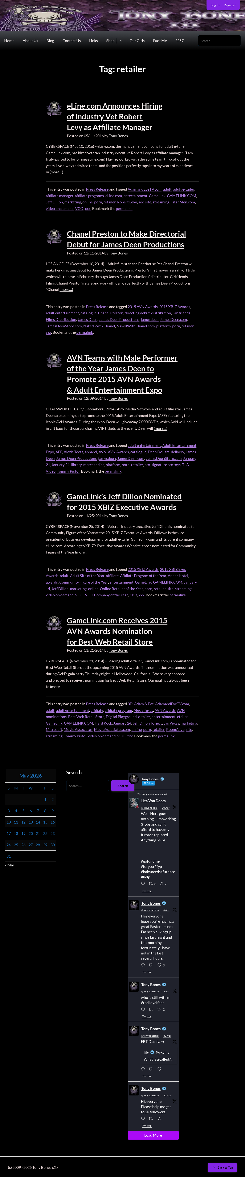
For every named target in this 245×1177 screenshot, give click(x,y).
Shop (110, 40)
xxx (87, 208)
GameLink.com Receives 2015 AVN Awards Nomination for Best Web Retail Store (117, 629)
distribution (161, 312)
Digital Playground (121, 715)
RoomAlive (175, 728)
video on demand (60, 208)
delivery (177, 451)
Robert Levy (126, 201)
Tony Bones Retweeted (154, 793)
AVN (102, 451)
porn (98, 201)
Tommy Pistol (68, 470)
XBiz (133, 594)
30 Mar (167, 1034)
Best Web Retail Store (86, 715)
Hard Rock (103, 721)
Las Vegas (171, 721)
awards (52, 581)
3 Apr (166, 989)
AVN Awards (118, 451)
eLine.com (113, 195)
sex (140, 201)
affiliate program (118, 708)
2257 (179, 40)
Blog (50, 40)
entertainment (135, 195)
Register (230, 5)
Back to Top (222, 1166)
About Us (30, 40)
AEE (59, 451)
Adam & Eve (144, 702)
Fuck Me (160, 40)
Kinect (156, 721)
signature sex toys (165, 463)
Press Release (97, 189)
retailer (109, 201)
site (148, 201)
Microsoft (54, 728)
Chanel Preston (110, 312)
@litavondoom (149, 806)
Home (9, 40)
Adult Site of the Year (87, 574)
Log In (215, 5)
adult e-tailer (183, 189)
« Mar (9, 863)
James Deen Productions (119, 319)
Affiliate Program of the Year (143, 574)
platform (163, 325)
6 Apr (166, 908)
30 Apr (166, 806)
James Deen (87, 319)
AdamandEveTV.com (145, 189)
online (87, 201)
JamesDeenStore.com (64, 325)
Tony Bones (118, 135)
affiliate (112, 574)
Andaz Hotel (177, 574)
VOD (79, 208)
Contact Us (71, 40)
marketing (72, 201)
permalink (124, 208)
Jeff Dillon (54, 201)
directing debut (137, 312)
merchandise (93, 463)
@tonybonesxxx (150, 908)
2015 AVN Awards (143, 306)
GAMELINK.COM (181, 195)
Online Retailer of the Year (121, 587)
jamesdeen (150, 319)
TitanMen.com (182, 201)
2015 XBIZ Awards (174, 306)
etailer (182, 715)
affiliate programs (89, 195)
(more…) (56, 171)
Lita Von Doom (153, 799)
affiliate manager (59, 195)
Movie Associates (78, 728)
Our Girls (137, 40)
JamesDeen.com (173, 319)
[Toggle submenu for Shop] (121, 40)
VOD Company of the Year (106, 594)
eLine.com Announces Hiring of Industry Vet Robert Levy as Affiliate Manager (115, 116)
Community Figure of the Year (83, 581)
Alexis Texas (73, 451)
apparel (91, 451)
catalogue (89, 312)
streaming (160, 201)
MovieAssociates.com (112, 728)
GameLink (157, 195)
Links (93, 40)
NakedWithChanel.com (136, 325)
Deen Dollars (159, 451)
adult (167, 189)
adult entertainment (62, 312)
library (76, 463)
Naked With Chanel (99, 325)
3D (130, 702)
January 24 (60, 463)
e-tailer (144, 715)
